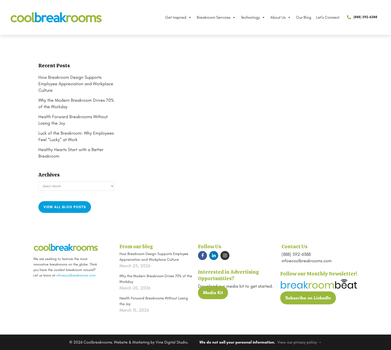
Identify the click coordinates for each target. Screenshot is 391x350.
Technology (253, 17)
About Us (280, 17)
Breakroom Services (216, 17)
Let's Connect (327, 17)
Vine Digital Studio (172, 342)
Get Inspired (178, 17)
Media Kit (213, 292)
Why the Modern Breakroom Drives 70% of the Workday (155, 279)
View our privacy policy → (299, 342)
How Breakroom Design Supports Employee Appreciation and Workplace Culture (75, 84)
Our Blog (303, 17)
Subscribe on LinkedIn (308, 298)
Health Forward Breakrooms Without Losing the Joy (153, 301)
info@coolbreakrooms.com (76, 275)
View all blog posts (64, 207)
